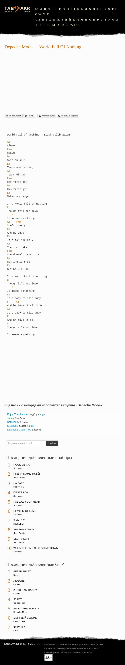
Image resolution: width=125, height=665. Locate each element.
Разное (75, 24)
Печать (29, 115)
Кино (15, 631)
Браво (16, 575)
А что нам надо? (25, 590)
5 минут (19, 520)
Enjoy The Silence (17, 414)
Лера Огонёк (19, 477)
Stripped (12, 425)
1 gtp (42, 414)
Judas (10, 418)
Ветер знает (22, 571)
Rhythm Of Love (24, 511)
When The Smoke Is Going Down (35, 548)
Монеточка (18, 487)
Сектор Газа (19, 603)
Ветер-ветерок (23, 529)
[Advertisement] (62, 82)
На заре (18, 483)
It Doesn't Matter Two (19, 429)
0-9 (36, 9)
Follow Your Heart (27, 501)
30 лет (17, 599)
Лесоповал (18, 542)
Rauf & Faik (18, 524)
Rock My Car (22, 464)
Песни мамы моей (26, 473)
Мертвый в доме (25, 617)
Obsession (20, 492)
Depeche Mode (18, 46)
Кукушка (19, 627)
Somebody (13, 422)
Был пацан (21, 538)
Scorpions (18, 468)
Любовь (19, 580)
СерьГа (16, 584)
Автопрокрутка (47, 115)
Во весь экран (13, 115)
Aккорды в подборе (68, 115)
